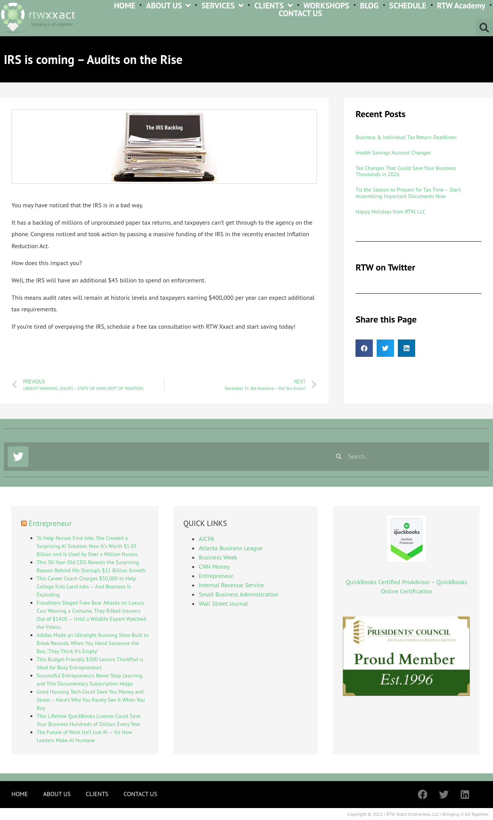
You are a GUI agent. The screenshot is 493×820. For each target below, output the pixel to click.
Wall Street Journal (223, 603)
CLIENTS (273, 6)
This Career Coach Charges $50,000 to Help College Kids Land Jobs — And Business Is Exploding (86, 586)
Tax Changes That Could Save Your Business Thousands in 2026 (405, 171)
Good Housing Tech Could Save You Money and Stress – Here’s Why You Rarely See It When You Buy (91, 699)
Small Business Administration (238, 594)
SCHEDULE (407, 6)
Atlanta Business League (231, 548)
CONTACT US (300, 13)
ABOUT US (168, 6)
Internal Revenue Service (231, 585)
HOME (125, 6)
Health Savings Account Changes (393, 152)
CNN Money (214, 566)
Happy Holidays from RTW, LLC (390, 211)
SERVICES (222, 6)
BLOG (369, 6)
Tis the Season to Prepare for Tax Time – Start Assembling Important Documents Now (408, 193)
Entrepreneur (50, 523)
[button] (484, 27)
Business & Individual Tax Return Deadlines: (406, 137)
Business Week (218, 557)
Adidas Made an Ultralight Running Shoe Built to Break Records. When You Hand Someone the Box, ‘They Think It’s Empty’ (93, 643)
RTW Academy (461, 6)
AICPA (206, 539)
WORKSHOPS (326, 6)
